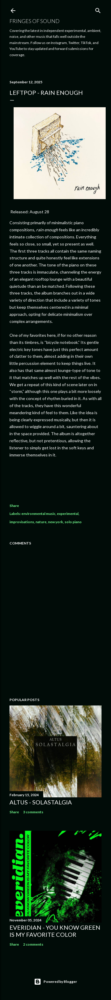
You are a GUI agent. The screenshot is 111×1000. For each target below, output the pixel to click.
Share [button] (14, 505)
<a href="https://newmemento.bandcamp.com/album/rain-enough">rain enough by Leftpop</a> (55, 478)
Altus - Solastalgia (40, 802)
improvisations (21, 522)
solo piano (73, 522)
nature (41, 522)
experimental (67, 513)
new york (55, 522)
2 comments (33, 944)
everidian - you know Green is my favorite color (54, 931)
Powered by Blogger (55, 981)
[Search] (98, 9)
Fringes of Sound (34, 21)
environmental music (38, 513)
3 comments (33, 812)
